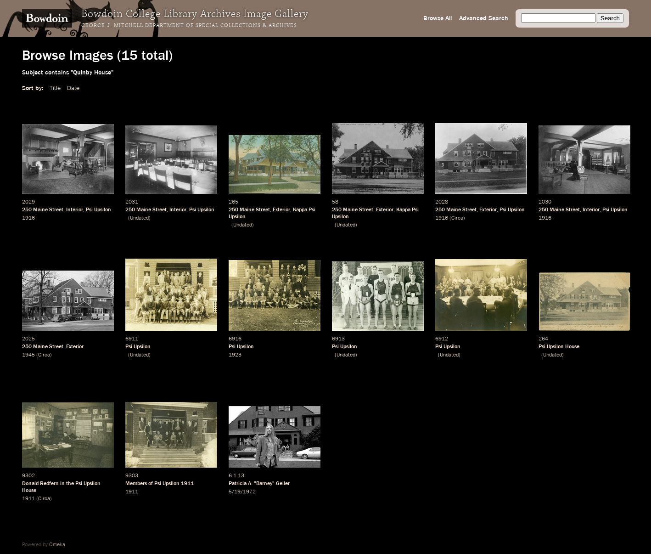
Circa (457, 218)
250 (27, 210)
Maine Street (48, 210)
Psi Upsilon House (559, 347)
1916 (28, 218)
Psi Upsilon (98, 210)
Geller (283, 483)
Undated (139, 218)
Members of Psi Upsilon (152, 483)
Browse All (437, 18)
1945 (28, 355)
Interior (74, 210)
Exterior (281, 210)
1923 (235, 355)
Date (73, 88)
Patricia (238, 483)
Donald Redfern (40, 483)
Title (55, 88)
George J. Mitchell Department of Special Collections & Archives (189, 26)
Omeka (57, 545)
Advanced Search (483, 18)
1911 (28, 499)
